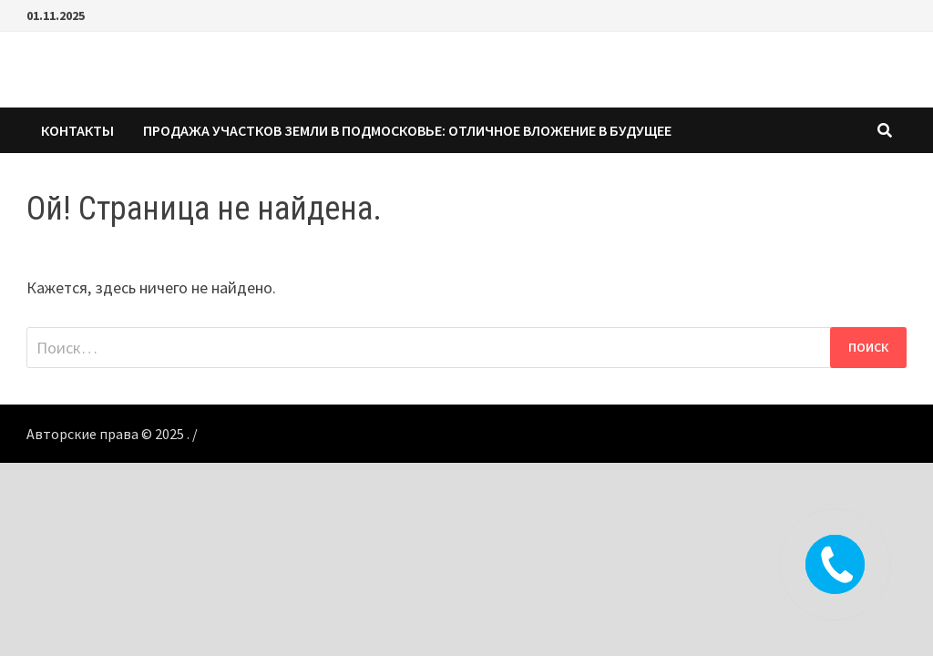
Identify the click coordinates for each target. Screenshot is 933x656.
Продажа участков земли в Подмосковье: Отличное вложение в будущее (407, 130)
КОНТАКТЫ (77, 130)
